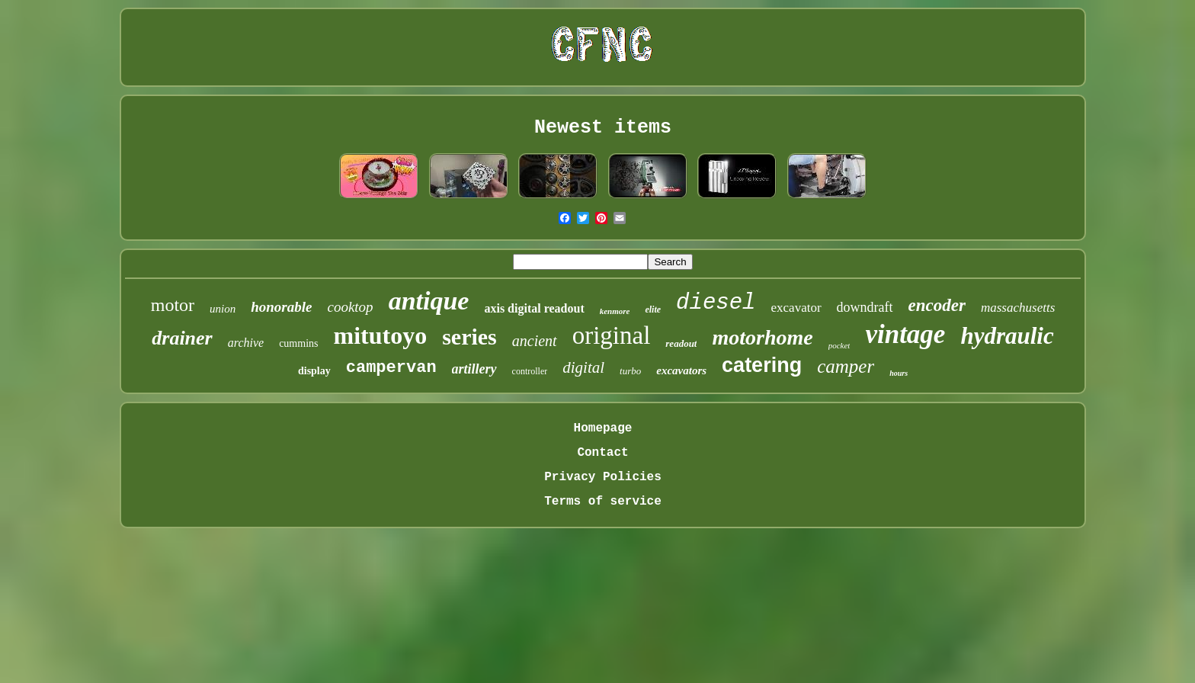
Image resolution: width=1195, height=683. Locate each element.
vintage (905, 334)
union (222, 309)
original (611, 335)
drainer (182, 338)
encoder (937, 305)
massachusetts (1018, 307)
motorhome (762, 337)
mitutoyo (380, 335)
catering (762, 365)
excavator (796, 307)
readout (681, 343)
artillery (474, 369)
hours (898, 373)
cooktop (350, 307)
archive (246, 342)
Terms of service (603, 501)
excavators (681, 370)
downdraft (865, 307)
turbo (630, 371)
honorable (281, 307)
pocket (839, 345)
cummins (298, 343)
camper (845, 366)
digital (583, 367)
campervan (391, 367)
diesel (715, 303)
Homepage (603, 428)
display (314, 371)
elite (653, 309)
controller (530, 371)
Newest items (602, 128)
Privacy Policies (603, 477)
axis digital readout (534, 308)
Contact (602, 453)
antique (429, 301)
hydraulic (1006, 335)
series (469, 336)
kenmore (615, 311)
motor (172, 305)
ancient (534, 340)
